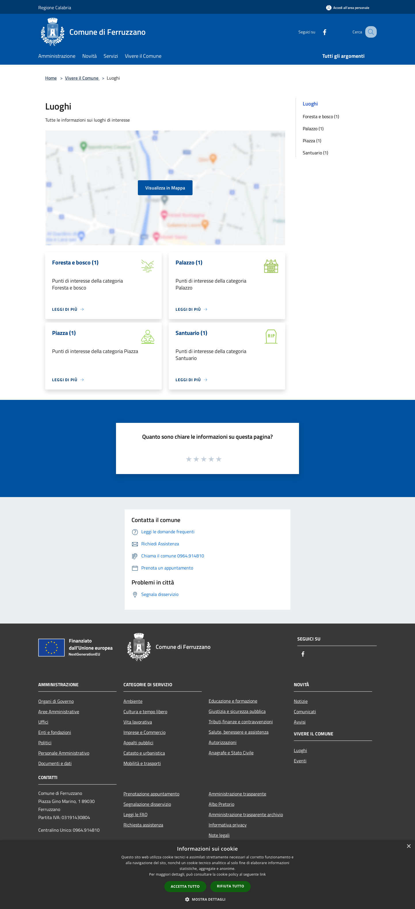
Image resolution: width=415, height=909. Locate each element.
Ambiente (132, 701)
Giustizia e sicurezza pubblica (237, 711)
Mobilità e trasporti (142, 763)
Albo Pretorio (221, 804)
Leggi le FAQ (135, 814)
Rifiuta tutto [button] (230, 886)
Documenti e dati (55, 763)
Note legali (219, 835)
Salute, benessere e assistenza (239, 731)
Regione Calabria (54, 7)
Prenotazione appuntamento (151, 793)
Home (51, 77)
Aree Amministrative (58, 711)
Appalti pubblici (138, 742)
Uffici (43, 721)
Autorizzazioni (223, 742)
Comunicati (305, 711)
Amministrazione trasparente (237, 793)
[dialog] (207, 874)
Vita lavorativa (137, 721)
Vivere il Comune (82, 77)
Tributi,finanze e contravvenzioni (241, 721)
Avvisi (300, 721)
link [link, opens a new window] (263, 874)
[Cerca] (370, 32)
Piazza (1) (312, 140)
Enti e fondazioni (54, 732)
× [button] (408, 846)
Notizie (301, 701)
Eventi (300, 760)
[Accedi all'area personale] (348, 7)
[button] (207, 899)
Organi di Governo (56, 701)
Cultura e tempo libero (145, 711)
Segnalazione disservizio (147, 804)
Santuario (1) (315, 152)
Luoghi (300, 750)
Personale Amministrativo (63, 752)
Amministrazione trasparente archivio (246, 814)
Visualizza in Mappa (165, 187)
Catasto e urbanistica (144, 752)
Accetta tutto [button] (185, 886)
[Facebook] (318, 32)
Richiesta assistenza (143, 824)
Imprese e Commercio (144, 732)
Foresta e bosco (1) (321, 116)
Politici (45, 742)
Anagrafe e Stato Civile (231, 752)
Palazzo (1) (313, 128)
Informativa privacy (228, 824)
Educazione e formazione (233, 700)
